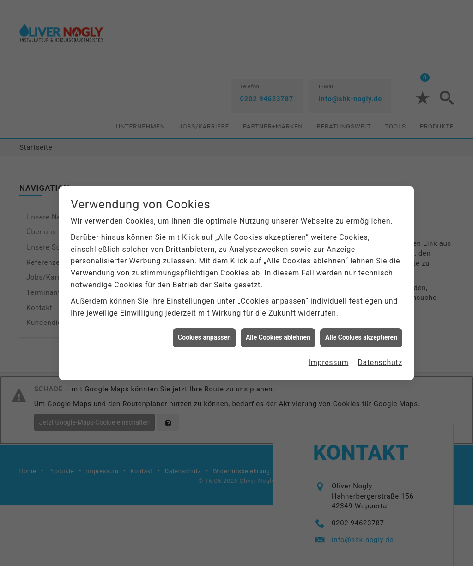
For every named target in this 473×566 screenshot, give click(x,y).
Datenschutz (380, 356)
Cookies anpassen (204, 331)
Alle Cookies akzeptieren (361, 331)
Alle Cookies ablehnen (278, 331)
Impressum (329, 356)
